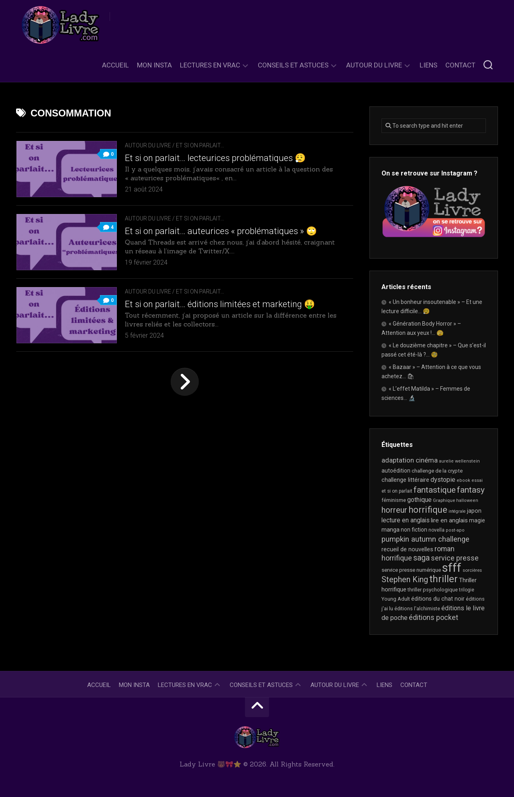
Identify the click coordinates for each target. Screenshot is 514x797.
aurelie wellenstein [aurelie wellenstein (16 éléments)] (459, 461)
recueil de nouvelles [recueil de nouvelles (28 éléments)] (407, 549)
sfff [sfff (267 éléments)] (451, 568)
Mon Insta (154, 65)
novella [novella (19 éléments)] (436, 530)
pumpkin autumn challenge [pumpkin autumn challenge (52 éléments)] (425, 539)
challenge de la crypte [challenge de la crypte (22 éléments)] (437, 471)
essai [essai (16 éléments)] (477, 480)
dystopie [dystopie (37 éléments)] (442, 479)
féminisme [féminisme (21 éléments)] (393, 500)
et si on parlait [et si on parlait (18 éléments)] (396, 491)
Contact (460, 65)
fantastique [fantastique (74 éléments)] (435, 490)
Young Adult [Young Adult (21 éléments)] (395, 599)
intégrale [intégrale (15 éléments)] (457, 511)
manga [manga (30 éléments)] (390, 529)
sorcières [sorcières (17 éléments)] (472, 570)
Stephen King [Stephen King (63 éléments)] (404, 579)
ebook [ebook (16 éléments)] (463, 480)
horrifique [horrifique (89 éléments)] (427, 510)
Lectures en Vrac (210, 65)
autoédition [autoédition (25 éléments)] (395, 470)
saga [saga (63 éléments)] (421, 558)
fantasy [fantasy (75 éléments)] (471, 490)
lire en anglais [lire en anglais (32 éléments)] (449, 520)
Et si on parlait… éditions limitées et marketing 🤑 (220, 304)
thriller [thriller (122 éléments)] (443, 579)
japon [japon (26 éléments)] (474, 511)
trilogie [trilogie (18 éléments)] (466, 590)
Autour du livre (374, 65)
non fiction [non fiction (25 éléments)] (414, 529)
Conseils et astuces (293, 65)
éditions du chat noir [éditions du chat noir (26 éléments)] (438, 598)
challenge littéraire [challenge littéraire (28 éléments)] (405, 479)
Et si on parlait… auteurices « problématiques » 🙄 (221, 231)
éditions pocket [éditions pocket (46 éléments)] (433, 617)
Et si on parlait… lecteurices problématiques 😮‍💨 (215, 158)
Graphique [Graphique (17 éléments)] (444, 500)
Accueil (115, 65)
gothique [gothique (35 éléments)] (419, 499)
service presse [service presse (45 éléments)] (455, 558)
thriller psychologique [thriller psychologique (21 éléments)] (433, 590)
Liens (428, 65)
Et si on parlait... (200, 145)
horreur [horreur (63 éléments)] (394, 510)
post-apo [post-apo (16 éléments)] (455, 530)
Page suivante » (185, 382)
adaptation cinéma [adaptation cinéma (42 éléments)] (409, 460)
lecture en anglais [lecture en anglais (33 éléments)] (405, 520)
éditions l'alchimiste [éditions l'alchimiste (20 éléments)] (417, 608)
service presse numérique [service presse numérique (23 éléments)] (411, 570)
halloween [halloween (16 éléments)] (467, 500)
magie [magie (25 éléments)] (477, 520)
